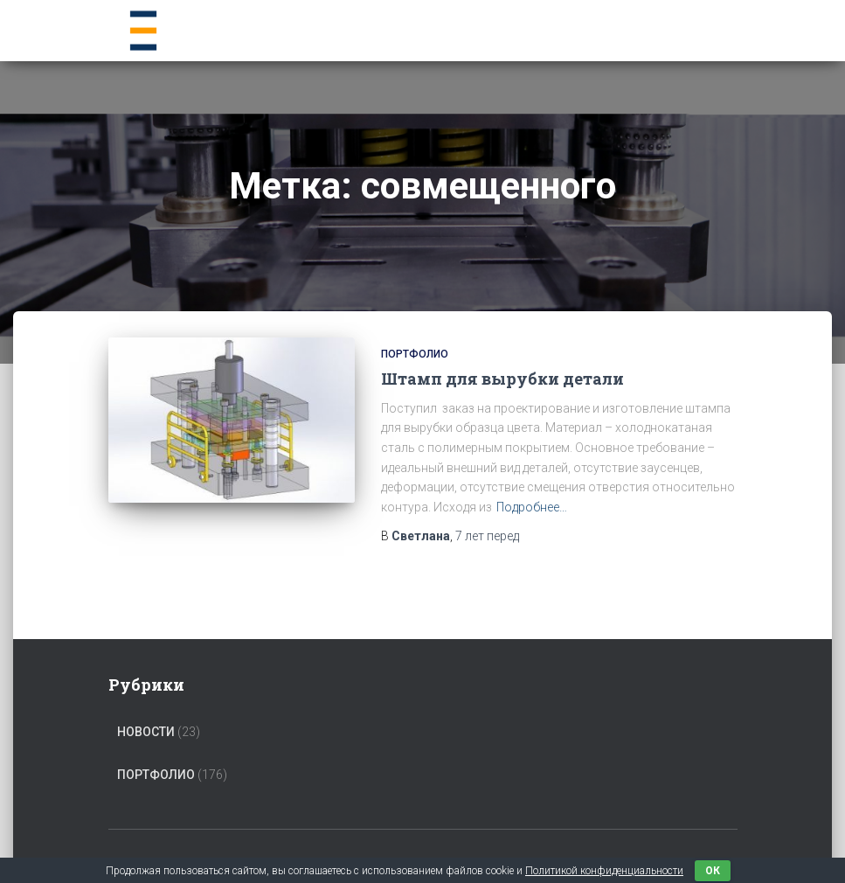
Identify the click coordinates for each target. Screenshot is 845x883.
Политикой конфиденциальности (604, 871)
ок (712, 871)
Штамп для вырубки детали (502, 378)
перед (487, 536)
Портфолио (414, 354)
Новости (146, 732)
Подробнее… (531, 507)
